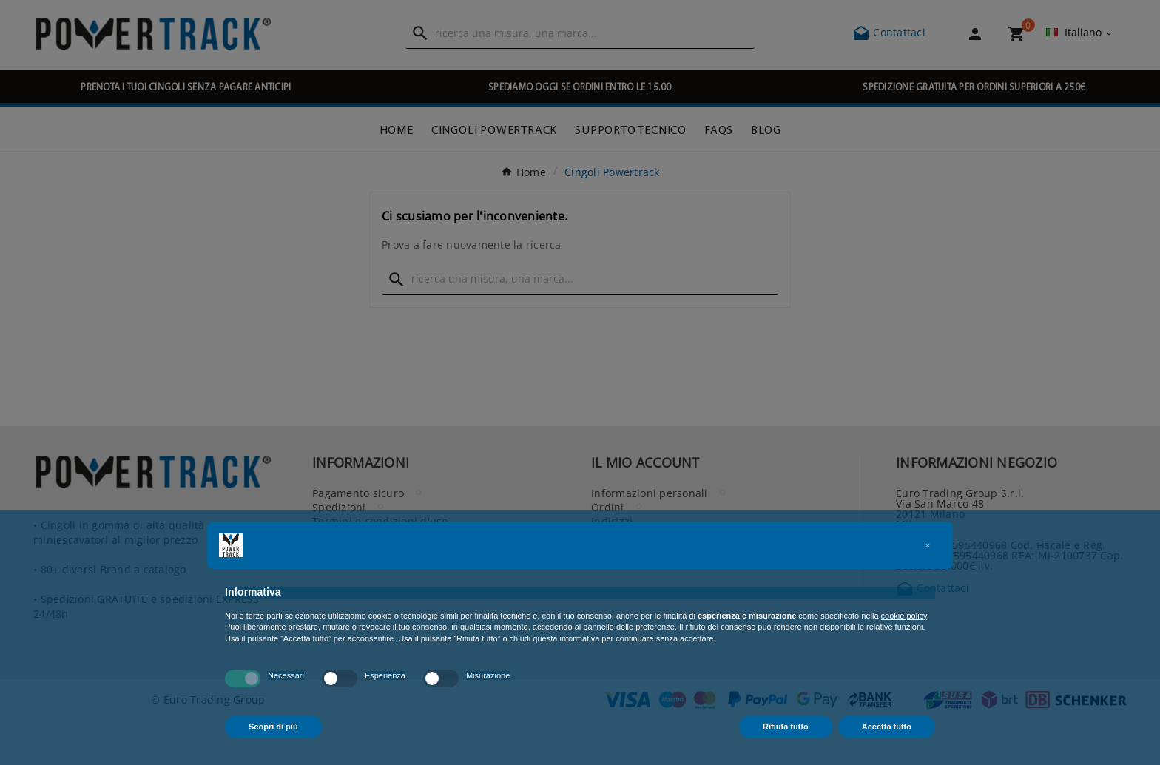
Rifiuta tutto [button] (786, 726)
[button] (928, 545)
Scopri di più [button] (273, 726)
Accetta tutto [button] (886, 726)
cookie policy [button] (904, 615)
